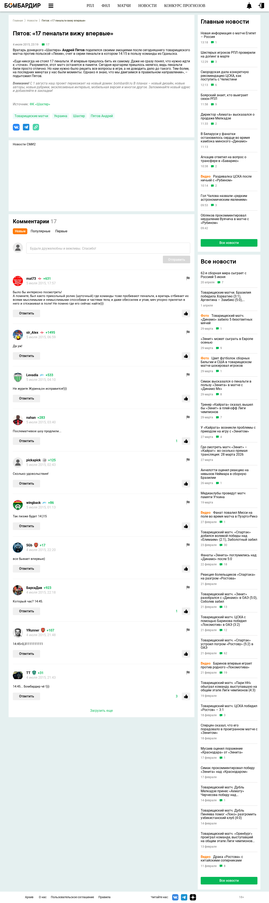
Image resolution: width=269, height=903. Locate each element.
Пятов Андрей (102, 116)
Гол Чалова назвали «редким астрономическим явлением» (224, 197)
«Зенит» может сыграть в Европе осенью (227, 340)
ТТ (28, 673)
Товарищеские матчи (31, 116)
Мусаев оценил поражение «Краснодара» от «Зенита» (222, 750)
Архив (29, 897)
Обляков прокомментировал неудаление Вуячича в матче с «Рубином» (225, 219)
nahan (31, 418)
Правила (104, 897)
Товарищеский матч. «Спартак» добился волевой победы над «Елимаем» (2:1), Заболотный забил (229, 536)
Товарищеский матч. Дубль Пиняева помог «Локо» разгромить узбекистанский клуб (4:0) (228, 814)
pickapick (33, 460)
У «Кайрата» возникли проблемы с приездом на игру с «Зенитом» (228, 429)
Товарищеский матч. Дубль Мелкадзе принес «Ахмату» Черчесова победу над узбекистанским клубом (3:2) (224, 791)
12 (225, 630)
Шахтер (79, 116)
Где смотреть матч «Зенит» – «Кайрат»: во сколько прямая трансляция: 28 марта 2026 (224, 450)
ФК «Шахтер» (40, 104)
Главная (18, 20)
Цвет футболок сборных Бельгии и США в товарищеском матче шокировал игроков (226, 362)
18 (225, 564)
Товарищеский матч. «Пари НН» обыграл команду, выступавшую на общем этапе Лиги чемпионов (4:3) (229, 686)
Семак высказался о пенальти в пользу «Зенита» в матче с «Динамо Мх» (226, 385)
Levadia (32, 375)
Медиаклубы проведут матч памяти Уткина (223, 495)
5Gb (29, 545)
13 (225, 607)
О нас (42, 897)
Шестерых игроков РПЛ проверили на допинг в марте (228, 54)
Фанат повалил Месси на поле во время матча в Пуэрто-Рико (229, 514)
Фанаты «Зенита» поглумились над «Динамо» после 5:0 (229, 557)
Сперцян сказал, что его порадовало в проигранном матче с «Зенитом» (229, 729)
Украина (60, 116)
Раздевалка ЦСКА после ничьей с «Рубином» (226, 178)
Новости (32, 20)
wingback (33, 503)
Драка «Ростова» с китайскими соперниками (222, 858)
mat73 (31, 279)
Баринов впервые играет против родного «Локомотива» (226, 665)
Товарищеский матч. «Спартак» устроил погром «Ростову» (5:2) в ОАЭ (227, 644)
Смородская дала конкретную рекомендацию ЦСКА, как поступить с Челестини (225, 75)
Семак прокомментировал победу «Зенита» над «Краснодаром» (228, 769)
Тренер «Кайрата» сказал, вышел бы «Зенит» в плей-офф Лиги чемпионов (227, 408)
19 (225, 672)
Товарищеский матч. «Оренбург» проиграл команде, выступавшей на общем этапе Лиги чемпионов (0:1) (227, 837)
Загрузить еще (101, 710)
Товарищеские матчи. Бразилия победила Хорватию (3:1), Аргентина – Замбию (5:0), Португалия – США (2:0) (226, 296)
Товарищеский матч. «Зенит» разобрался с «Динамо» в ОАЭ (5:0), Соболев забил (229, 597)
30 (225, 545)
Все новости (229, 243)
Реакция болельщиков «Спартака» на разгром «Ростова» (228, 576)
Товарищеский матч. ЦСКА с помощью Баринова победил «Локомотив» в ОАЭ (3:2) (224, 620)
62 (225, 653)
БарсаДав (34, 588)
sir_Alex (32, 332)
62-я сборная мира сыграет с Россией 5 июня (223, 275)
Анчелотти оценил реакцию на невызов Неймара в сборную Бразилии (225, 473)
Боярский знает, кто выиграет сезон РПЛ (224, 97)
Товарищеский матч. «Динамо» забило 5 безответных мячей (226, 319)
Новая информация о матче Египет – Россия (228, 35)
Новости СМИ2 (24, 144)
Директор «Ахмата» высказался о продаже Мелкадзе (227, 116)
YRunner (32, 630)
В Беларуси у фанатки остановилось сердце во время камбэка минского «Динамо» (225, 137)
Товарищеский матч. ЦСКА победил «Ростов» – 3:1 (229, 708)
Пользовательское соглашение (72, 897)
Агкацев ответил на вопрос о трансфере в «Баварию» (223, 159)
